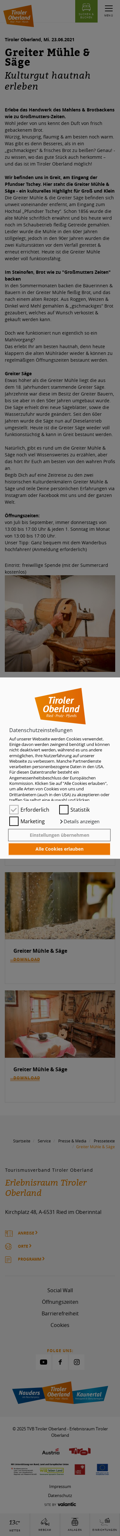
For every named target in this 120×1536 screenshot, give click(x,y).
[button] (79, 821)
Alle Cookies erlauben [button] (60, 849)
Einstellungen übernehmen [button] (59, 835)
